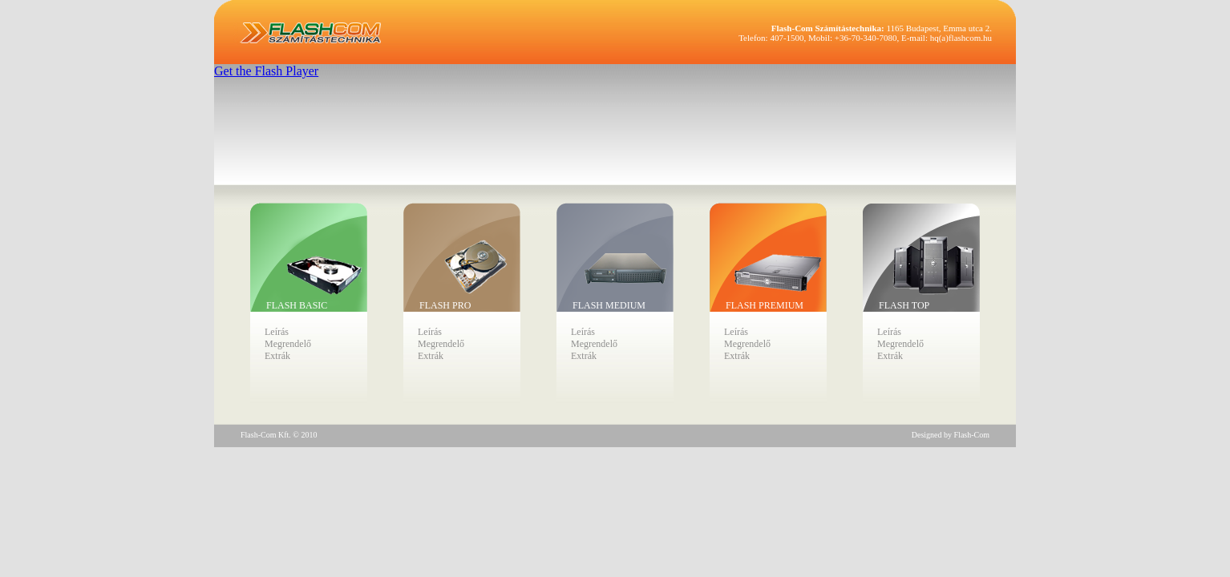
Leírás (277, 331)
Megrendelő (288, 343)
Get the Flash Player (266, 71)
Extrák (277, 355)
